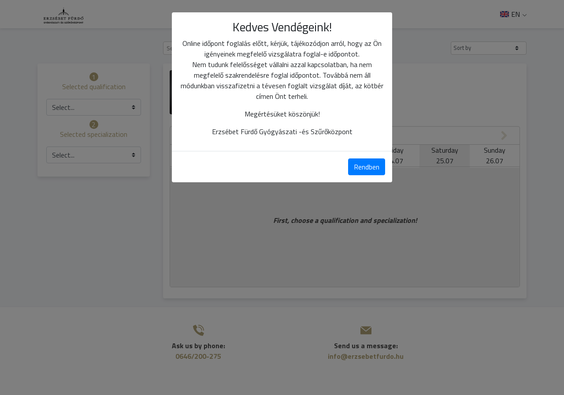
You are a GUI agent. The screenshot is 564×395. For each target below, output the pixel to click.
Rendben (366, 167)
